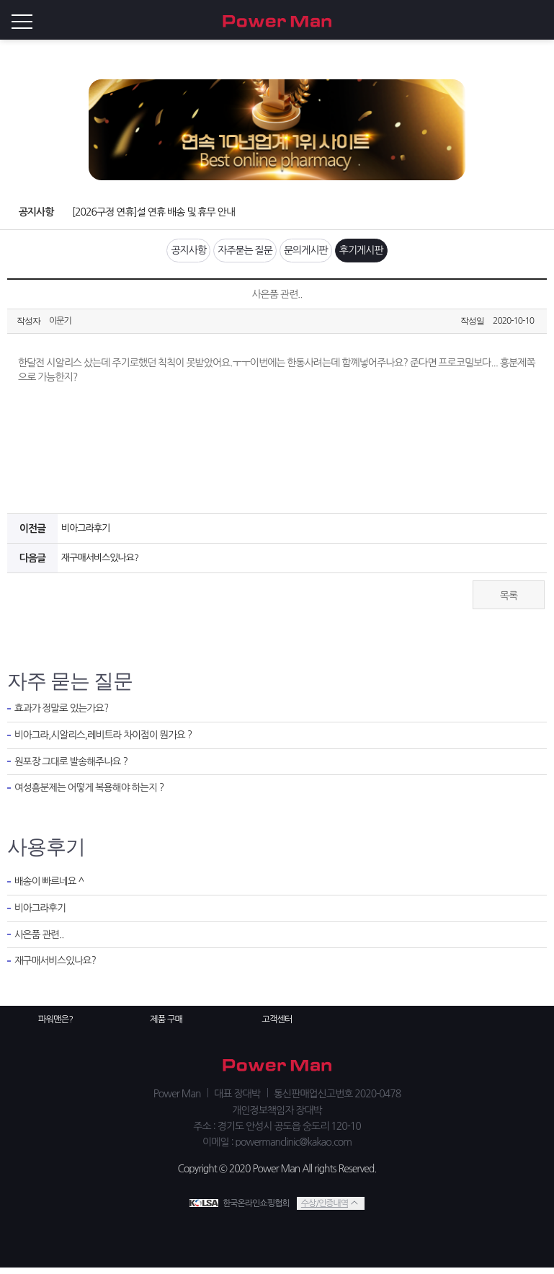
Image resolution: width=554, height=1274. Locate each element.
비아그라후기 (85, 534)
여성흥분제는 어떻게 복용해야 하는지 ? (94, 797)
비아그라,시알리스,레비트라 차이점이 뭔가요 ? (109, 743)
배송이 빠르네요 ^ (51, 887)
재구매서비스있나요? (98, 563)
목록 (508, 601)
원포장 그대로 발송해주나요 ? (74, 770)
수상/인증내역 (323, 1208)
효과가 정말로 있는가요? (64, 714)
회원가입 (511, 20)
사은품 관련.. (40, 943)
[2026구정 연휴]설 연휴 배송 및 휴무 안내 (150, 212)
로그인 (539, 20)
